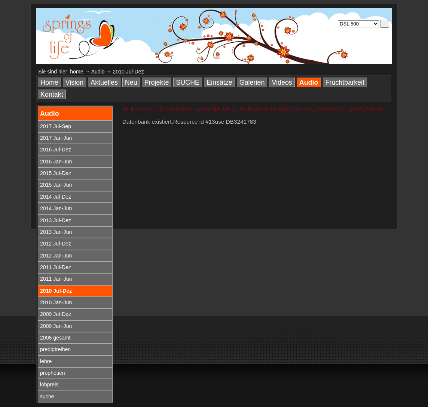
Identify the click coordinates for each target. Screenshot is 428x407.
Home (49, 82)
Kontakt (51, 94)
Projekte (156, 82)
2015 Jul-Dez (55, 173)
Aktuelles (104, 82)
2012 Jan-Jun (56, 256)
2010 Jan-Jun (56, 302)
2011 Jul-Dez (55, 267)
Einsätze (219, 82)
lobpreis (49, 385)
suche (47, 397)
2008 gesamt (55, 338)
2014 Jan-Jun (56, 208)
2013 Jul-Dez (55, 220)
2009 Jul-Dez (55, 314)
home (76, 72)
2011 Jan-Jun (56, 279)
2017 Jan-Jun (56, 138)
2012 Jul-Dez (55, 244)
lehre (46, 361)
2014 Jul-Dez (55, 197)
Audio (98, 72)
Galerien (252, 82)
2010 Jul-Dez (56, 291)
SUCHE (187, 82)
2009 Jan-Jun (56, 326)
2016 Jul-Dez (55, 150)
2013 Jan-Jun (56, 232)
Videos (282, 82)
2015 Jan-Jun (56, 185)
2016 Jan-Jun (56, 162)
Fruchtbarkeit (345, 82)
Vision (74, 82)
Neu (131, 82)
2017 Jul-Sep (55, 126)
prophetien (52, 373)
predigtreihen (55, 349)
